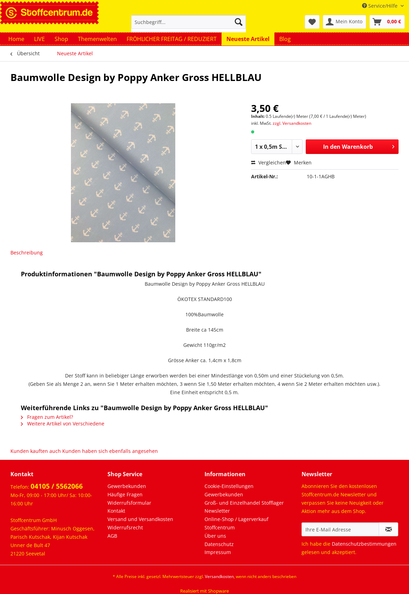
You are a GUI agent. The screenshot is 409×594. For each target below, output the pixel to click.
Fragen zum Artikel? (47, 417)
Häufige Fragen (125, 494)
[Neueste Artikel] (248, 39)
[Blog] (285, 39)
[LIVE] (39, 39)
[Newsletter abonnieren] (388, 529)
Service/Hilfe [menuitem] (380, 5)
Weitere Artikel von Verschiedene (62, 423)
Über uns (215, 535)
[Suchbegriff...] (188, 22)
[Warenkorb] (387, 22)
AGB (112, 535)
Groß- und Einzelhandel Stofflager (244, 502)
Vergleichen (268, 162)
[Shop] (61, 39)
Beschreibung (26, 252)
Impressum (218, 552)
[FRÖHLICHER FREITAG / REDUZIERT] (172, 39)
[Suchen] (238, 22)
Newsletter (217, 510)
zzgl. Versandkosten (292, 123)
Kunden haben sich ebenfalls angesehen (110, 451)
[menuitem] (188, 25)
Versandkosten (219, 576)
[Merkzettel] (312, 22)
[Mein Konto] (344, 22)
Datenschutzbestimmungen (364, 543)
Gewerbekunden (126, 486)
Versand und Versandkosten (140, 519)
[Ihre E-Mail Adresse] (340, 529)
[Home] (16, 39)
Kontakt (116, 510)
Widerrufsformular (129, 502)
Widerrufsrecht (125, 527)
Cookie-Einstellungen (229, 486)
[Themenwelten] (97, 39)
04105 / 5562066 (57, 486)
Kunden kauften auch (35, 451)
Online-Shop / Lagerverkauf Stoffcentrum (236, 523)
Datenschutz (219, 544)
